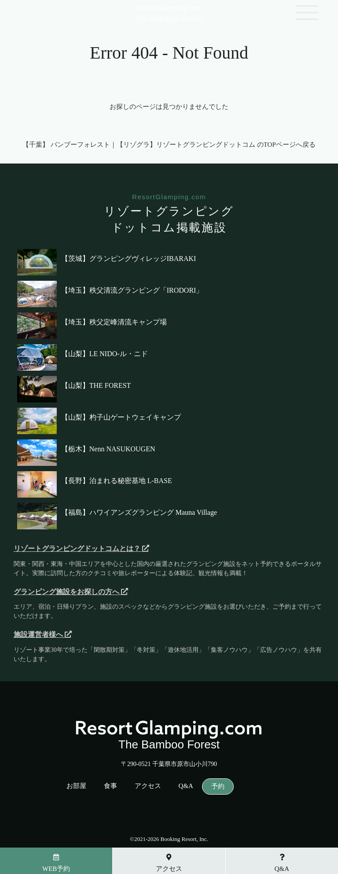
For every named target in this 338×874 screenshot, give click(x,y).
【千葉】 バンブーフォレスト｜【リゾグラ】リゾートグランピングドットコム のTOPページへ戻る (169, 144)
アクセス (148, 786)
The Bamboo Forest (169, 15)
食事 (110, 786)
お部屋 (76, 786)
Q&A (186, 786)
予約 (217, 786)
